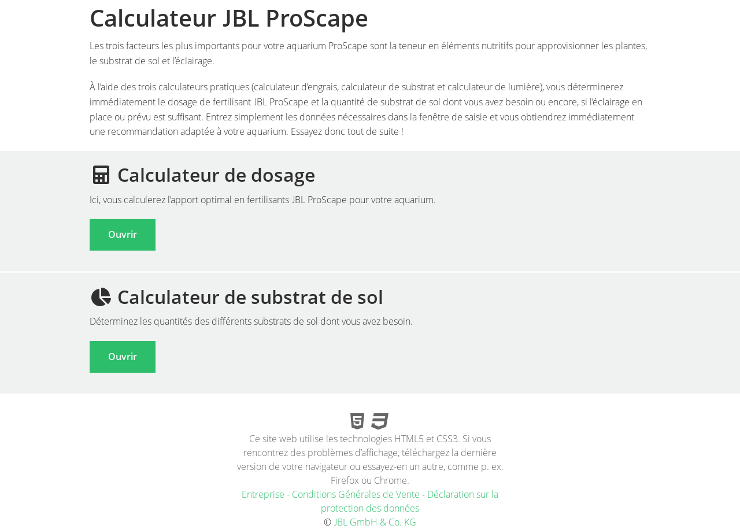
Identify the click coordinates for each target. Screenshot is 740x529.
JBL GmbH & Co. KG (375, 522)
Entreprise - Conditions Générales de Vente (331, 494)
